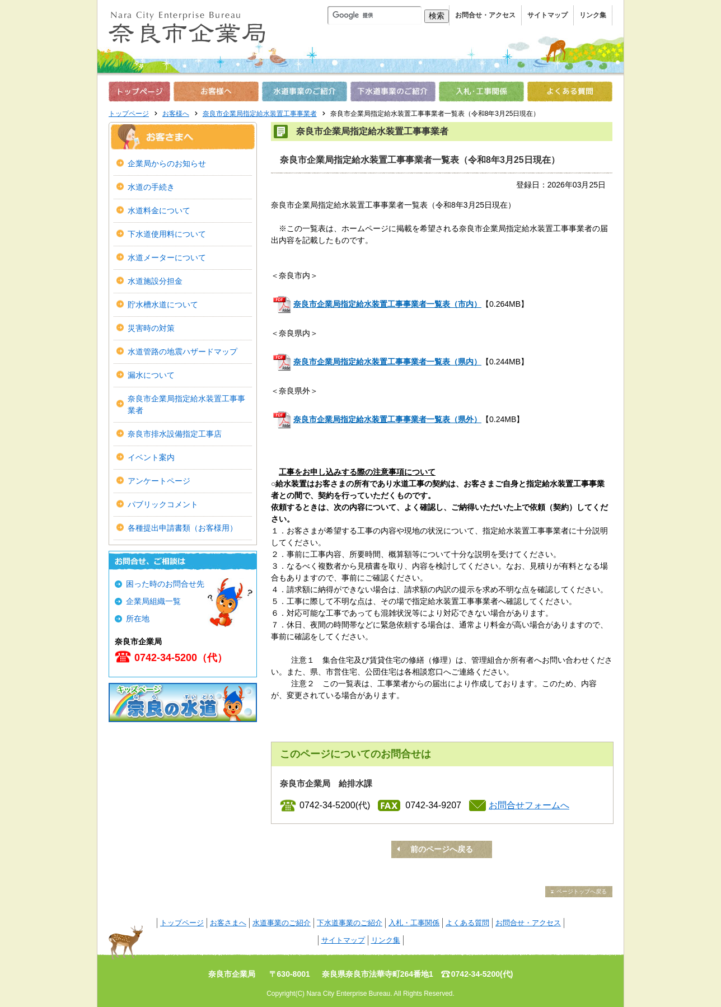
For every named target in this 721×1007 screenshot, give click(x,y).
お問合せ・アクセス (485, 15)
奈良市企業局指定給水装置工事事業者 (260, 114)
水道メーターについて (167, 257)
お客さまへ (228, 923)
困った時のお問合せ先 (165, 583)
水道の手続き (151, 186)
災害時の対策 (151, 328)
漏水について (151, 375)
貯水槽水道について (163, 304)
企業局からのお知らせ (167, 163)
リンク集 (592, 15)
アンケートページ (159, 480)
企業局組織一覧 (153, 601)
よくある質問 (467, 923)
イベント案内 (151, 457)
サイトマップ (547, 15)
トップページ (129, 114)
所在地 (137, 618)
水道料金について (159, 210)
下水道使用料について (171, 233)
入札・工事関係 (413, 923)
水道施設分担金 (155, 281)
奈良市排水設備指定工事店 (175, 433)
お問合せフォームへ (529, 805)
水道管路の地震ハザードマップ (182, 351)
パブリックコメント (163, 504)
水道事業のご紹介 (281, 923)
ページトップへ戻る (581, 891)
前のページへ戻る (441, 849)
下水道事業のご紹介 (349, 923)
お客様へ (175, 114)
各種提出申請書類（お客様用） (182, 527)
